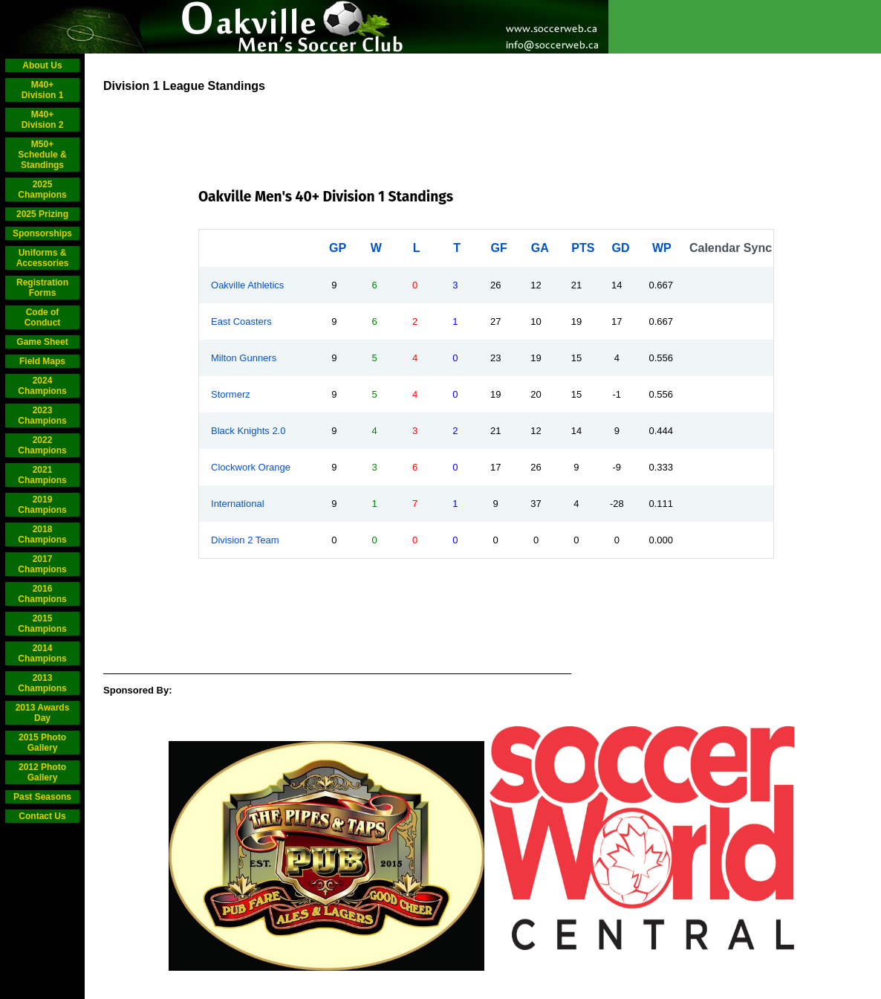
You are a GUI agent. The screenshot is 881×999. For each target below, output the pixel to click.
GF (498, 248)
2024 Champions (42, 385)
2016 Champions (42, 593)
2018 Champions (42, 534)
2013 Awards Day (43, 712)
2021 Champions (42, 475)
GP (337, 248)
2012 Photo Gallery (42, 772)
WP (662, 248)
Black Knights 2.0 (248, 430)
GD (621, 248)
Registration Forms (42, 287)
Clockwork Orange (250, 467)
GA (540, 248)
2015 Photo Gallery (42, 742)
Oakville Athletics (247, 285)
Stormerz (230, 394)
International (237, 503)
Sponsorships (42, 233)
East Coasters (241, 321)
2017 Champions (42, 564)
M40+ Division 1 (43, 90)
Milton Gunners (243, 357)
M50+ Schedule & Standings (42, 154)
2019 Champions (42, 504)
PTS (582, 248)
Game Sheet (42, 342)
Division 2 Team (245, 540)
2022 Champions (42, 445)
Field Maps (42, 361)
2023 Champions (42, 415)
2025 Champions (42, 189)
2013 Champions (42, 683)
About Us (42, 65)
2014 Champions (42, 653)
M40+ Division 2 (43, 119)
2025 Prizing (42, 214)
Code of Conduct (43, 317)
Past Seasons (42, 797)
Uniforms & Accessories (42, 258)
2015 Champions (42, 623)
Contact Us (42, 816)
